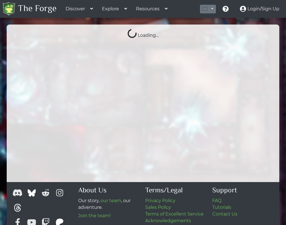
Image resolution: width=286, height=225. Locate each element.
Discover (75, 8)
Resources (147, 8)
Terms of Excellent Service (174, 214)
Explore (110, 8)
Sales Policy (158, 207)
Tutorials (221, 207)
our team (111, 200)
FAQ (216, 200)
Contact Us (224, 214)
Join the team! (94, 215)
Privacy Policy (160, 200)
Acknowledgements (168, 220)
